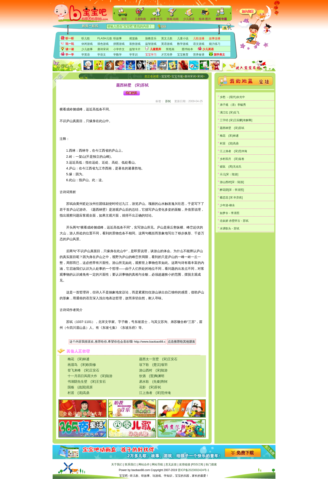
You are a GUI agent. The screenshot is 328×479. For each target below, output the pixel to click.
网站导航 (157, 464)
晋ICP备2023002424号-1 (193, 470)
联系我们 (130, 464)
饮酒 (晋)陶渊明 (151, 376)
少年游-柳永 (227, 205)
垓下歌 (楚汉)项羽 (153, 365)
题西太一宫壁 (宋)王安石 (158, 359)
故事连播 (214, 38)
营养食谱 (198, 54)
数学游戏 (182, 43)
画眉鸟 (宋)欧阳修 (82, 365)
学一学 (69, 54)
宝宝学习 (150, 54)
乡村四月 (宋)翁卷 (232, 159)
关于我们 (116, 464)
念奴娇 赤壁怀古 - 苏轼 (234, 220)
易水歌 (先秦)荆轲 (153, 381)
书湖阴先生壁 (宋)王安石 (87, 381)
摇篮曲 (133, 38)
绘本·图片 (205, 19)
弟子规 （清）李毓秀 (233, 104)
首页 (124, 19)
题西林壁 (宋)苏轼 (232, 128)
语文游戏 (198, 43)
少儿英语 (189, 19)
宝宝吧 (165, 76)
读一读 (69, 49)
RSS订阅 (197, 464)
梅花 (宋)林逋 (78, 359)
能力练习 (214, 43)
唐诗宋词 (103, 49)
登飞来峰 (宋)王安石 (83, 370)
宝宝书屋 (177, 76)
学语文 (101, 54)
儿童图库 (155, 49)
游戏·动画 (173, 19)
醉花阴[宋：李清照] (232, 189)
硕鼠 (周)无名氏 (230, 166)
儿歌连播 (198, 38)
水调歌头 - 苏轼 (229, 228)
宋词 (200, 76)
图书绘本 (187, 49)
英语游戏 (166, 43)
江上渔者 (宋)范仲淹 (155, 393)
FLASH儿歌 (104, 38)
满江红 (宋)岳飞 (229, 112)
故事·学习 (156, 19)
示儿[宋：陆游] (229, 174)
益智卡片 (135, 49)
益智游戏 (150, 43)
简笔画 (170, 49)
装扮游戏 (135, 43)
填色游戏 (103, 43)
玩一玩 (69, 43)
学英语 (85, 54)
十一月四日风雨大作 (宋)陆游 (90, 376)
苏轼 (168, 101)
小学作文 (119, 49)
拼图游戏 (119, 43)
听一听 (69, 38)
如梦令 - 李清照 (229, 213)
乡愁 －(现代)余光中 (232, 97)
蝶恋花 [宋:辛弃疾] (231, 197)
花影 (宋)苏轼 (150, 387)
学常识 (133, 54)
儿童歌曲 (140, 19)
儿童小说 (182, 38)
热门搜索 (211, 464)
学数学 (117, 54)
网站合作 (144, 464)
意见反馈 (171, 464)
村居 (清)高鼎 (78, 393)
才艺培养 (166, 54)
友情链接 (184, 464)
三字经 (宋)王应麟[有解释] (236, 120)
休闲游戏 (87, 43)
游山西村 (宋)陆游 (153, 370)
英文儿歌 (166, 38)
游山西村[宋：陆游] (232, 182)
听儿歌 (85, 38)
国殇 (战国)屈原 (80, 387)
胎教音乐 (150, 38)
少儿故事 (87, 49)
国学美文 (219, 54)
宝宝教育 (182, 54)
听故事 (117, 38)
